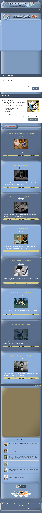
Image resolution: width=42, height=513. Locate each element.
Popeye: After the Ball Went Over (21, 292)
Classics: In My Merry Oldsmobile (21, 260)
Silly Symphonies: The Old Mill (21, 324)
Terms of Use (23, 503)
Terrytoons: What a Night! (21, 165)
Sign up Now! (33, 119)
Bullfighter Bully (23, 456)
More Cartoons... (36, 385)
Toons (8, 503)
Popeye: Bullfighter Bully (21, 228)
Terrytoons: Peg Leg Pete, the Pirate (21, 197)
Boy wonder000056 (12, 477)
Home (3, 503)
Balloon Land (22, 449)
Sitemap (30, 503)
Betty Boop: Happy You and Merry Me (21, 356)
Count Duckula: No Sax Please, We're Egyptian (21, 133)
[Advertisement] (12, 62)
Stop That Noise (23, 462)
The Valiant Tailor (23, 443)
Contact (35, 503)
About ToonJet (14, 503)
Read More (35, 88)
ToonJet (10, 443)
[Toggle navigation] (39, 10)
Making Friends (23, 469)
